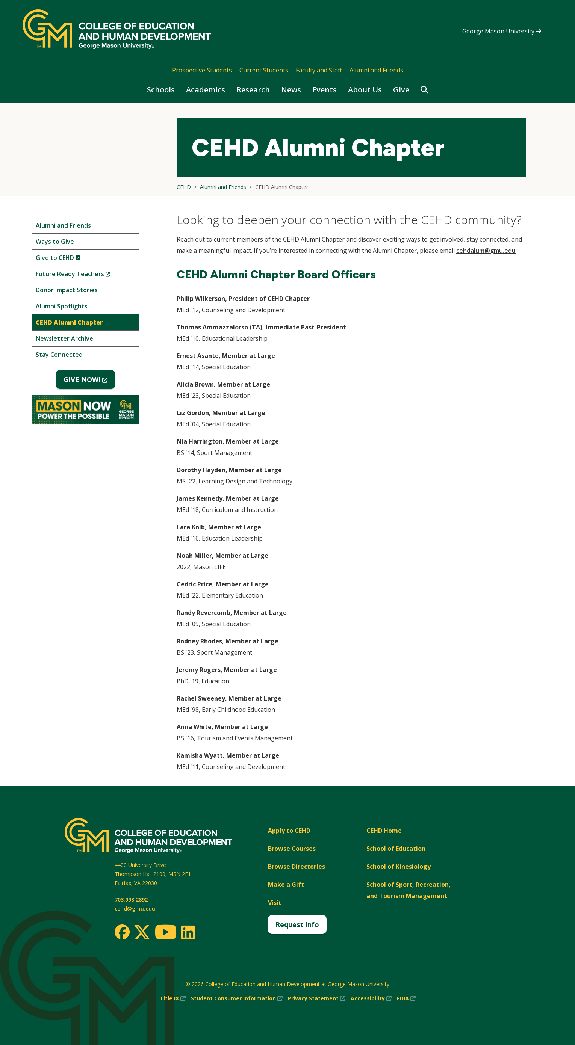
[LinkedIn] (187, 932)
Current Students (263, 70)
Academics (205, 90)
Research (253, 90)
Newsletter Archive (64, 338)
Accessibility (371, 998)
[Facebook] (122, 931)
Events (324, 90)
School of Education (395, 848)
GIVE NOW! (89, 382)
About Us (365, 90)
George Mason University (501, 31)
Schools (161, 90)
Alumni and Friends (376, 70)
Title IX (173, 998)
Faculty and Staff (319, 70)
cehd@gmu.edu (135, 908)
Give (401, 90)
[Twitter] (142, 932)
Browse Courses (292, 848)
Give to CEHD (71, 259)
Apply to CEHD (289, 830)
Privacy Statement (316, 998)
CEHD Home (384, 830)
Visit (274, 903)
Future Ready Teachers (85, 275)
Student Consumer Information (237, 998)
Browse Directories (296, 866)
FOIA (406, 998)
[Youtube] (165, 933)
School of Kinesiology (398, 866)
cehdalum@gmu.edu (486, 250)
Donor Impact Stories (67, 290)
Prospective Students (202, 70)
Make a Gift (286, 884)
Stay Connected (59, 354)
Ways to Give (55, 241)
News (291, 90)
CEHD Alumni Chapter (69, 322)
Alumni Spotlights (62, 306)
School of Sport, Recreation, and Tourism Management (408, 890)
